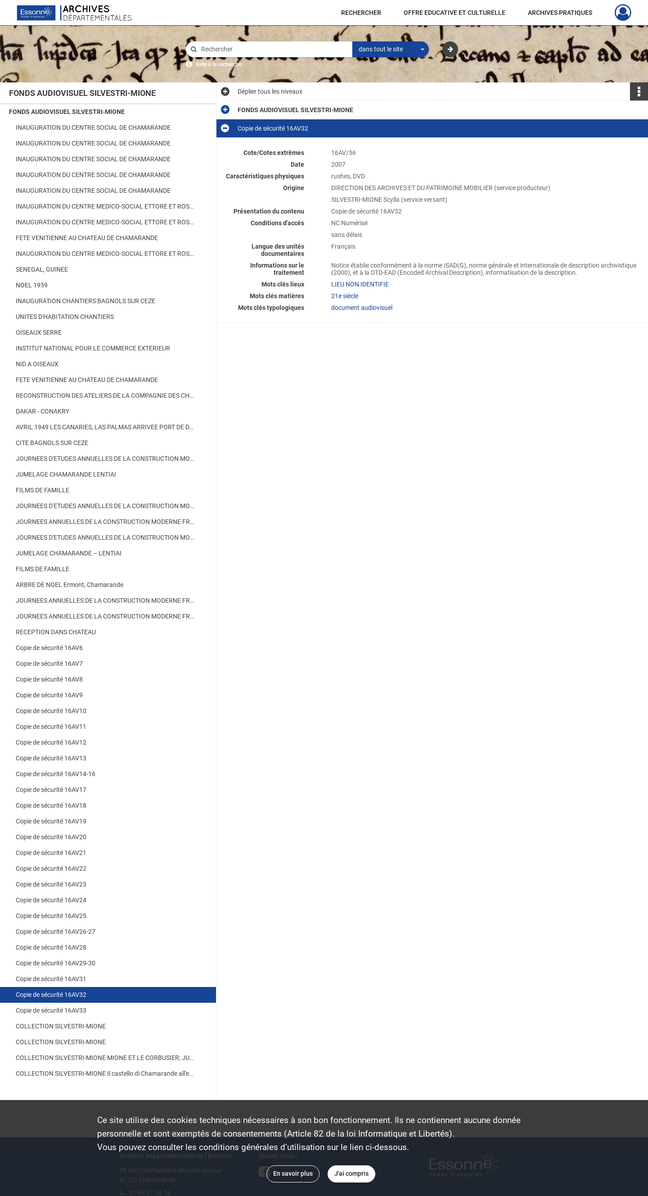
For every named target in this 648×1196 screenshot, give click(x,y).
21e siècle (344, 296)
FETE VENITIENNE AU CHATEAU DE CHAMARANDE (87, 237)
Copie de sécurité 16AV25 (51, 915)
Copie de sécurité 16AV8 (49, 679)
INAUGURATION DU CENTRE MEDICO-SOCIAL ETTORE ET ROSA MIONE (106, 206)
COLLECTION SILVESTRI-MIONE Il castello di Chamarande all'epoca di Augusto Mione (106, 1073)
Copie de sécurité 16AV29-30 (55, 963)
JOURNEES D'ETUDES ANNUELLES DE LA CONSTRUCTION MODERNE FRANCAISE (106, 458)
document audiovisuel (361, 307)
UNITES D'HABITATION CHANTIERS (65, 316)
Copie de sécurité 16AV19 (51, 821)
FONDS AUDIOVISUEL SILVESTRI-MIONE (67, 111)
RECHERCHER (361, 12)
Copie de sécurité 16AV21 (51, 852)
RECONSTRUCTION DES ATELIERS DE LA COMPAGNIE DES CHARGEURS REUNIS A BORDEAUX (106, 395)
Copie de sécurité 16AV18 (51, 805)
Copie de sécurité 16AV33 (51, 1010)
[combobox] (390, 49)
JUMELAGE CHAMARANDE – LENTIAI (69, 553)
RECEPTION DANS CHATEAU (56, 632)
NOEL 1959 (32, 285)
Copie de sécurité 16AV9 (49, 695)
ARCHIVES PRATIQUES (560, 12)
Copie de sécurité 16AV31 (51, 978)
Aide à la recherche (219, 64)
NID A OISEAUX (37, 364)
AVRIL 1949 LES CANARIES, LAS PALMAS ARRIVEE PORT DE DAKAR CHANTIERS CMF (106, 427)
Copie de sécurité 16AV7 (49, 663)
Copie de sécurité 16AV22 (51, 868)
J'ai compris (351, 1173)
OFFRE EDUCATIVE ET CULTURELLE (454, 12)
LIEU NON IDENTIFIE (360, 284)
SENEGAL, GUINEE (42, 269)
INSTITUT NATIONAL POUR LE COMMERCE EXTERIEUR (93, 348)
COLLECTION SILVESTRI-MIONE (61, 1026)
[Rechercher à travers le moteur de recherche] (273, 49)
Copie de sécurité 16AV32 (51, 994)
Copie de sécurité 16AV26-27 (55, 931)
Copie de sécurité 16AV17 (51, 789)
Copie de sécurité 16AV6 (49, 647)
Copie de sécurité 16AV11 (51, 726)
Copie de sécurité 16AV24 (51, 900)
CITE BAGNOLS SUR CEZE (52, 442)
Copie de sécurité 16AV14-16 (55, 774)
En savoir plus (293, 1173)
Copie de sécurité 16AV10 (51, 710)
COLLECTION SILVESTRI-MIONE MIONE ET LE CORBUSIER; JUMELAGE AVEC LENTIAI (106, 1057)
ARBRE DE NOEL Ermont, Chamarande (69, 584)
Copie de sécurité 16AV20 (51, 837)
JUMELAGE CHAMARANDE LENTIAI (66, 474)
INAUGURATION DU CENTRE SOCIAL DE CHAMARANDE (93, 127)
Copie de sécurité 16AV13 (51, 758)
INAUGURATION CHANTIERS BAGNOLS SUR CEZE (85, 301)
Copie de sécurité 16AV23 (51, 884)
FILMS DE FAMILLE (42, 490)
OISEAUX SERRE (39, 332)
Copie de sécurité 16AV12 (51, 742)
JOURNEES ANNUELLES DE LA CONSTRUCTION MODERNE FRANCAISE (106, 521)
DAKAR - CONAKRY (42, 411)
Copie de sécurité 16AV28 (51, 947)
